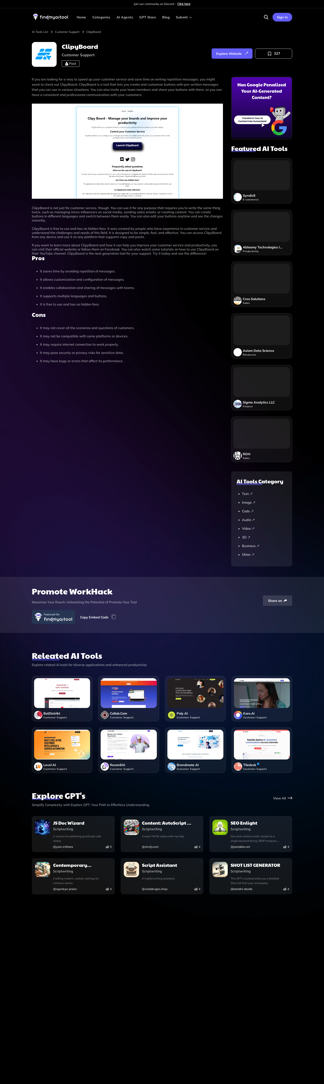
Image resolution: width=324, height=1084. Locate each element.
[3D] (264, 537)
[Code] (264, 511)
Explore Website (232, 54)
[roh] (261, 439)
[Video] (264, 528)
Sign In (282, 17)
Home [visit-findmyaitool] (81, 17)
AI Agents (125, 17)
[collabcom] (128, 698)
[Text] (264, 494)
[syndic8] (261, 181)
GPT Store (147, 17)
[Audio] (264, 520)
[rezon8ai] (128, 750)
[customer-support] (70, 32)
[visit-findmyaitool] (50, 20)
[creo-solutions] (261, 284)
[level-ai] (62, 750)
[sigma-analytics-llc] (261, 387)
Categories (101, 17)
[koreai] (262, 698)
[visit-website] (127, 152)
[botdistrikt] (62, 698)
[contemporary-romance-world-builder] (73, 876)
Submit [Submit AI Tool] (182, 17)
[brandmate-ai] (195, 750)
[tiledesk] (262, 750)
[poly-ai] (195, 698)
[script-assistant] (162, 876)
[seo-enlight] (250, 834)
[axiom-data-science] (261, 336)
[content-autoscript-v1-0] (162, 834)
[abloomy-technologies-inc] (261, 232)
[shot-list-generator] (250, 876)
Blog (166, 17)
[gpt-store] (282, 798)
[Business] (264, 546)
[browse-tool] (43, 32)
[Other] (264, 554)
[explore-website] (232, 53)
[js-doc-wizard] (73, 834)
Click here (183, 4)
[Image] (264, 502)
